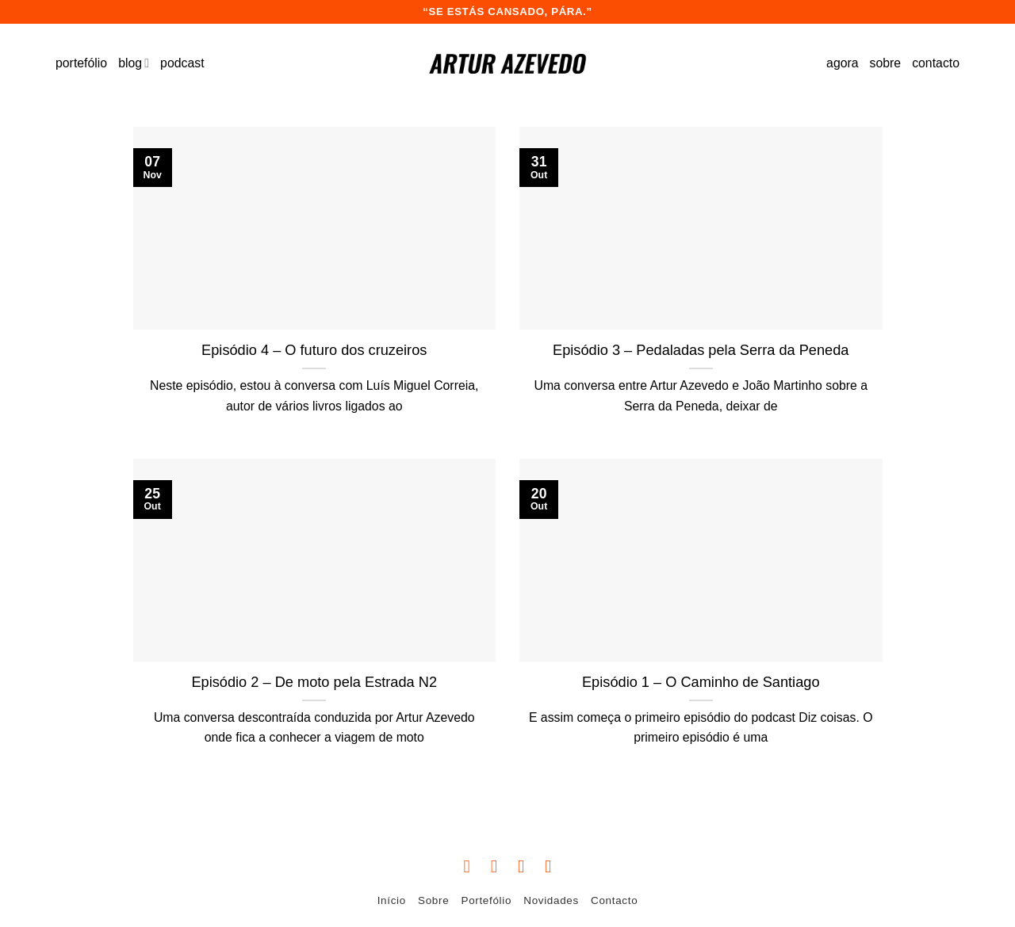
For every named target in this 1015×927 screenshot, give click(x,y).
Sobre (433, 900)
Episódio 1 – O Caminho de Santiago (701, 682)
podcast (182, 63)
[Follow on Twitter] (521, 866)
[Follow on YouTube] (548, 866)
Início (391, 900)
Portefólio (487, 900)
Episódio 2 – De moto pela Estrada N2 (314, 682)
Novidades (551, 900)
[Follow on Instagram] (494, 866)
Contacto (614, 900)
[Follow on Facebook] (467, 866)
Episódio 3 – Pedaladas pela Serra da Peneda (700, 350)
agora (842, 63)
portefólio (81, 63)
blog (133, 63)
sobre (886, 63)
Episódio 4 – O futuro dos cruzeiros (314, 350)
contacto (935, 63)
